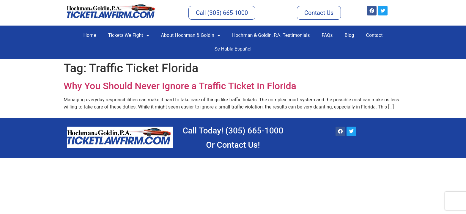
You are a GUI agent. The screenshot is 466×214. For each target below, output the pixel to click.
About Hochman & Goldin (190, 35)
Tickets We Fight (128, 35)
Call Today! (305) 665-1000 (233, 131)
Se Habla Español (233, 49)
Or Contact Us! (233, 145)
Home (90, 35)
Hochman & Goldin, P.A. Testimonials (271, 35)
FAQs (327, 35)
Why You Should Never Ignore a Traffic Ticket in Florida (180, 86)
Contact (374, 35)
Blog (349, 35)
